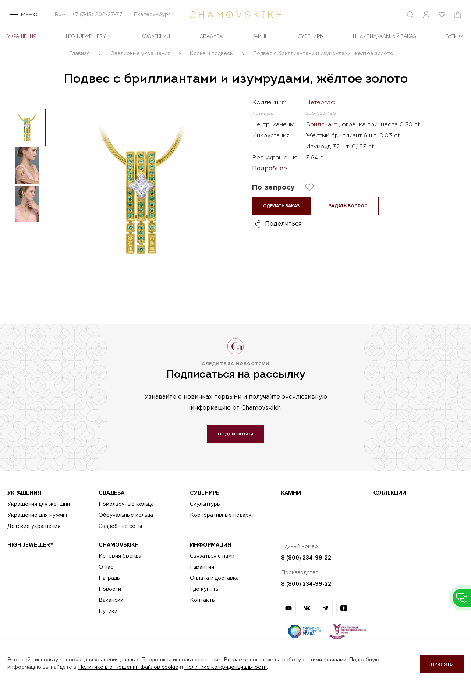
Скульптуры (205, 504)
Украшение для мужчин (38, 515)
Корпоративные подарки (222, 515)
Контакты (203, 600)
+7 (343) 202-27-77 (97, 15)
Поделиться (283, 224)
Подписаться (235, 434)
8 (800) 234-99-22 (306, 557)
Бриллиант (322, 124)
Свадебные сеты (120, 526)
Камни (260, 36)
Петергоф (321, 102)
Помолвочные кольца (126, 504)
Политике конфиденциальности (225, 667)
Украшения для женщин (38, 504)
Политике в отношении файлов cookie (128, 667)
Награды (110, 578)
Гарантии (202, 567)
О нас (106, 567)
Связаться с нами (212, 556)
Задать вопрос (348, 206)
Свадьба (211, 36)
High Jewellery (86, 36)
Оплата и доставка (214, 578)
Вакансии (111, 600)
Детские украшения (33, 526)
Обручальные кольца (126, 515)
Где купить (204, 589)
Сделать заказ (281, 206)
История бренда (120, 556)
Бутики (108, 611)
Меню (29, 15)
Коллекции (155, 36)
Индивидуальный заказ (384, 36)
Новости (110, 589)
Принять (442, 664)
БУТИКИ (455, 36)
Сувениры (311, 36)
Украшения (21, 36)
